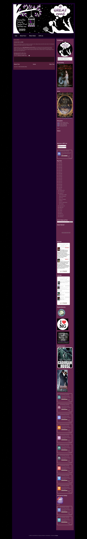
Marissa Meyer (63, 294)
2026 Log (41, 35)
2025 (59, 164)
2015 (59, 179)
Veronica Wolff (60, 290)
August (60, 207)
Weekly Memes (32, 35)
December (61, 190)
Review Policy (23, 35)
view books (70, 401)
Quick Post (61, 197)
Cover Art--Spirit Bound (63, 202)
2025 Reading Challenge (64, 394)
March (60, 213)
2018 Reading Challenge (64, 465)
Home (16, 35)
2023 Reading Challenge (64, 414)
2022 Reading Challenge (64, 424)
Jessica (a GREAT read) (64, 152)
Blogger (56, 535)
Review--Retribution (62, 196)
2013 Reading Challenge (64, 517)
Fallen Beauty (62, 281)
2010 (59, 187)
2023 (59, 167)
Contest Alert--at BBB (63, 194)
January (60, 216)
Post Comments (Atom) (23, 66)
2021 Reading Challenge (64, 434)
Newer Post (17, 64)
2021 (59, 170)
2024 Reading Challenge (64, 404)
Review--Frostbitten (62, 199)
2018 (59, 175)
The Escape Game (62, 293)
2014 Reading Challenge (64, 507)
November (61, 191)
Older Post (51, 64)
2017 (59, 176)
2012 (59, 184)
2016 (59, 178)
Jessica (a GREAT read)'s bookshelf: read (63, 244)
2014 (59, 181)
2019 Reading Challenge (64, 455)
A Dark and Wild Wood (62, 298)
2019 (59, 173)
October (60, 193)
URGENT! (61, 200)
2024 (59, 165)
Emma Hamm (63, 249)
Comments (60, 147)
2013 (59, 182)
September (61, 205)
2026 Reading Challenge (64, 150)
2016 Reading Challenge (64, 485)
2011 (59, 185)
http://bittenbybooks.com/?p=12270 (29, 47)
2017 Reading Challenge (64, 475)
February (61, 215)
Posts (59, 145)
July (60, 208)
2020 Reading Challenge (64, 444)
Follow (58, 128)
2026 (59, 162)
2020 (59, 172)
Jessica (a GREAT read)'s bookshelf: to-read (63, 278)
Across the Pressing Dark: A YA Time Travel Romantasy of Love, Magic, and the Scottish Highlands (63, 287)
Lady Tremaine (61, 260)
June (60, 210)
